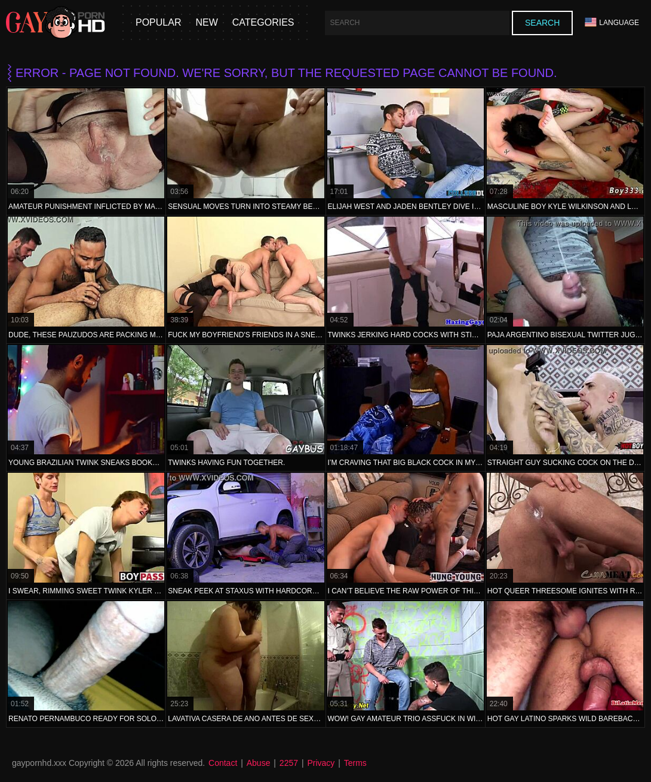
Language (612, 22)
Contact (222, 763)
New (206, 22)
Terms (355, 763)
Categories (263, 22)
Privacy (320, 763)
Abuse (259, 763)
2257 (289, 763)
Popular (158, 22)
